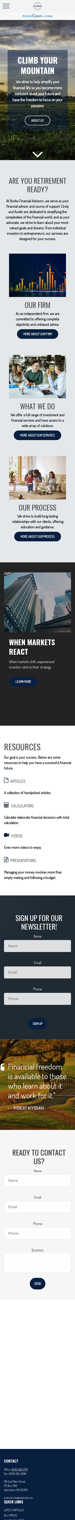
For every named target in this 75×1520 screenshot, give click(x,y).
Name (38, 936)
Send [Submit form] (37, 1284)
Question (38, 1250)
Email (37, 962)
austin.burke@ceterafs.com (18, 1497)
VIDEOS (17, 835)
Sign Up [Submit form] (37, 1024)
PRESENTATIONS (23, 860)
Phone (37, 989)
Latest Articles (14, 1510)
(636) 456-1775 (19, 1469)
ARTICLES (17, 781)
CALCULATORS (22, 805)
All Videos (10, 1515)
